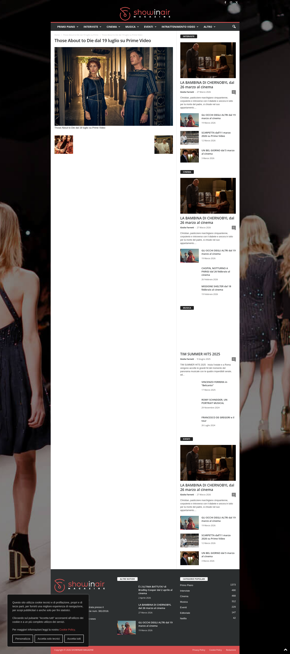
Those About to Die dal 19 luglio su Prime (80, 35)
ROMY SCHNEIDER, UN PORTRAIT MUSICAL (214, 401)
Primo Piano (67, 27)
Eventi (150, 27)
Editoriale (185, 613)
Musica (132, 27)
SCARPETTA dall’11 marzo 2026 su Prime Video (216, 134)
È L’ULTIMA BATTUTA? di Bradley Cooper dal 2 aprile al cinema (156, 590)
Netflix (183, 618)
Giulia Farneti (187, 91)
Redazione (231, 649)
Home (57, 35)
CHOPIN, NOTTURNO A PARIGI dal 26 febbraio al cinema (216, 271)
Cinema (113, 27)
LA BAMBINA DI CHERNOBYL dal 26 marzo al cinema (207, 84)
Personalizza (22, 638)
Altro (209, 27)
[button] (234, 27)
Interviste (93, 27)
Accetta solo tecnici (49, 638)
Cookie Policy (67, 629)
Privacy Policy (198, 649)
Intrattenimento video (180, 27)
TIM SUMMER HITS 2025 (200, 354)
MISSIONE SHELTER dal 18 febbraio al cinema (216, 288)
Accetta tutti (74, 638)
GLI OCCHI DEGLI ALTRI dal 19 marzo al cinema (219, 116)
